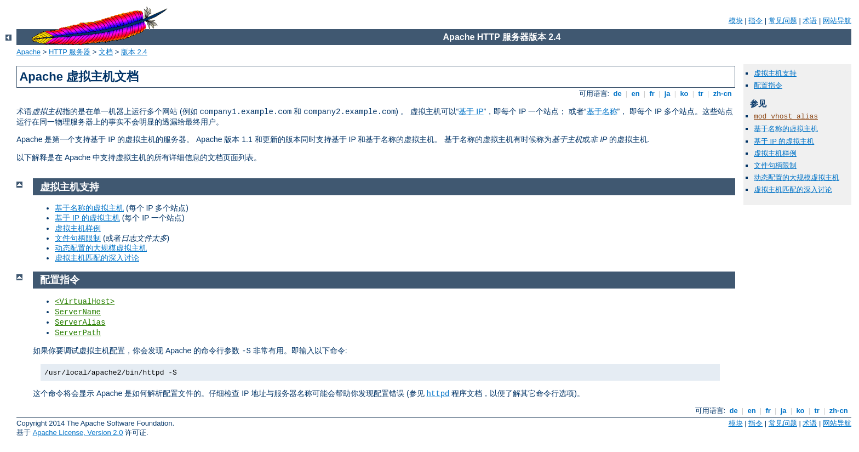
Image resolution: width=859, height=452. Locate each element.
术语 (810, 20)
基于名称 (602, 111)
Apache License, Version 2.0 (78, 432)
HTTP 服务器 (69, 52)
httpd (437, 393)
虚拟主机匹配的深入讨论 (793, 189)
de (617, 93)
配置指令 (768, 85)
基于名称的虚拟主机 (786, 129)
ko (684, 93)
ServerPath (78, 333)
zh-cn (722, 93)
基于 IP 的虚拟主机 (784, 141)
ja (667, 93)
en (635, 93)
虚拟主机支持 (775, 73)
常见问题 (783, 20)
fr (652, 93)
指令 (755, 20)
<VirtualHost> (84, 301)
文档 (106, 52)
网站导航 (837, 20)
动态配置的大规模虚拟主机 (796, 177)
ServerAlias (80, 322)
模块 (736, 20)
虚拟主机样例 (775, 153)
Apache (28, 52)
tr (701, 93)
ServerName (78, 312)
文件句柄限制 (775, 165)
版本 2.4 (134, 52)
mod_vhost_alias (786, 116)
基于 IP (471, 111)
